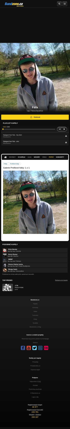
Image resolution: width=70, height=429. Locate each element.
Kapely (35, 304)
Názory (37, 157)
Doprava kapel (35, 370)
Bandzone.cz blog (35, 327)
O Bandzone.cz (35, 393)
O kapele (21, 157)
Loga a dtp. (35, 397)
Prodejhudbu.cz (35, 366)
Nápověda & (35, 381)
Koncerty (60, 157)
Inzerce (35, 342)
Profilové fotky (14, 164)
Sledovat (35, 117)
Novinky (12, 157)
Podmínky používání (35, 389)
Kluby (35, 319)
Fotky (51, 157)
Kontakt (35, 385)
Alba (29, 157)
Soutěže (35, 323)
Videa (44, 157)
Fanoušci (35, 315)
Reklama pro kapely (61, 280)
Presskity (35, 362)
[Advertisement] (35, 25)
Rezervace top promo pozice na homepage (35, 339)
